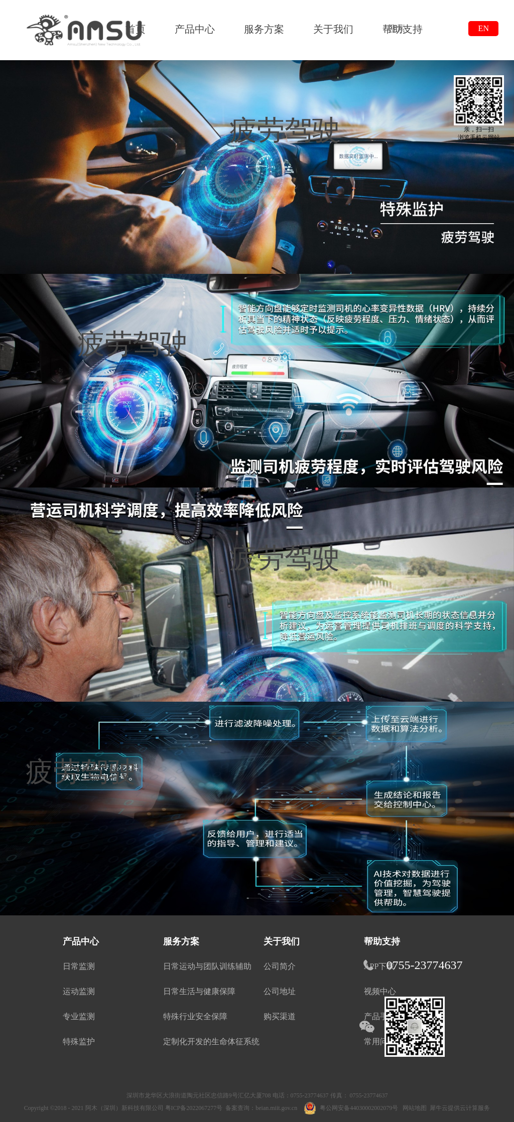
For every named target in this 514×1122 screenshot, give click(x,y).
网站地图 (413, 1107)
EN (483, 28)
